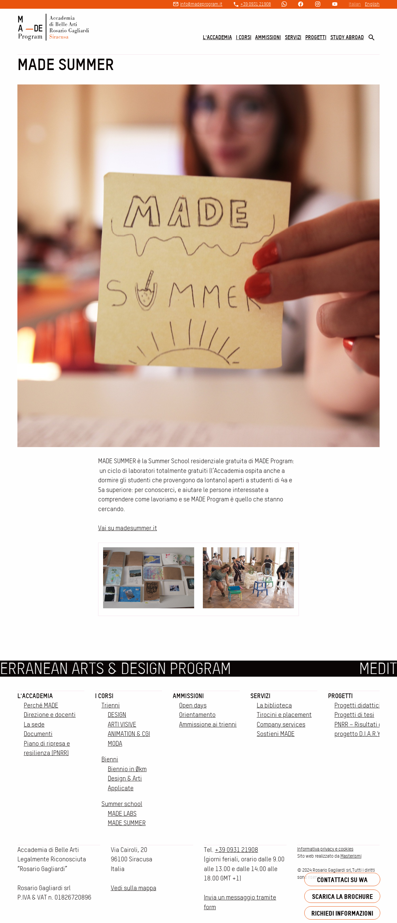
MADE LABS (122, 813)
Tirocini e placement (284, 715)
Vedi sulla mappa (133, 888)
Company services (281, 724)
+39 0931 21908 (255, 4)
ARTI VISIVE (122, 724)
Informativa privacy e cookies (325, 849)
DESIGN (117, 715)
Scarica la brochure (342, 896)
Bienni (109, 759)
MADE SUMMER (127, 823)
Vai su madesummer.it (127, 528)
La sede (34, 724)
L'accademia (217, 37)
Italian (355, 4)
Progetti (315, 37)
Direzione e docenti (50, 715)
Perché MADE (41, 705)
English (372, 4)
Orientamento (197, 715)
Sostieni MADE (276, 734)
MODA (115, 743)
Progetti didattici (357, 705)
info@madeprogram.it (201, 4)
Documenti (38, 734)
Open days (193, 705)
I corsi (243, 37)
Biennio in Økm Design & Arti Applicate (127, 778)
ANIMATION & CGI (129, 734)
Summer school (121, 804)
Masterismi (351, 856)
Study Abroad (347, 37)
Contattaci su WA (342, 879)
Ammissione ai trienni (208, 724)
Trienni (110, 705)
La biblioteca (274, 705)
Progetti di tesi (354, 715)
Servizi (293, 37)
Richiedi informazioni (342, 913)
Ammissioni (268, 37)
